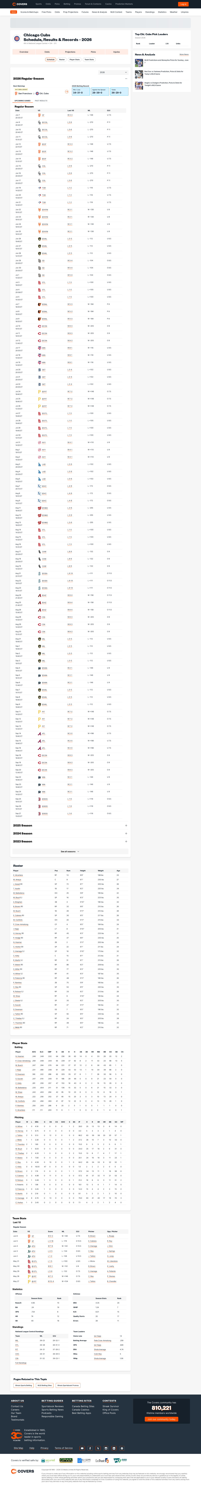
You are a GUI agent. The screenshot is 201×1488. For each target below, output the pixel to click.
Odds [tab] (47, 52)
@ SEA (44, 573)
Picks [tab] (93, 52)
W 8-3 (70, 326)
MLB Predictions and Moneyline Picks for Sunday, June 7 (166, 61)
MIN (43, 348)
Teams (129, 12)
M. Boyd (16, 897)
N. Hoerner (17, 942)
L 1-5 (70, 282)
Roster (62, 59)
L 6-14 (70, 573)
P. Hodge (16, 938)
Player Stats (75, 59)
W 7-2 (70, 391)
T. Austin (16, 888)
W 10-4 (51, 1281)
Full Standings (20, 1363)
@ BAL (44, 304)
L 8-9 (70, 551)
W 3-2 (70, 115)
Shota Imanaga (100, 1349)
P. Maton (16, 965)
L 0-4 (70, 370)
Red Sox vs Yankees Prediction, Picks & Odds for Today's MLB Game (163, 72)
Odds (57, 12)
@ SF (44, 144)
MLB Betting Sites (45, 1385)
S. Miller (16, 969)
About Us (17, 1400)
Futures (85, 12)
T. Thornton (17, 1023)
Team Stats (89, 59)
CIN (43, 617)
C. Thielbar (17, 1018)
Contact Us (17, 1406)
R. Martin (16, 960)
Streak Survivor (111, 1406)
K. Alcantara (18, 875)
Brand (14, 1416)
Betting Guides (52, 1400)
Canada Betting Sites (83, 1406)
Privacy (44, 1448)
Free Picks (46, 12)
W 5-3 (70, 304)
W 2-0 (70, 733)
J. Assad (16, 884)
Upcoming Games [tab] (22, 101)
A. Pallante (111, 1271)
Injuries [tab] (116, 52)
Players (138, 12)
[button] (126, 78)
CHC (17, 1354)
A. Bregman (17, 902)
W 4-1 (70, 442)
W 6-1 (50, 1266)
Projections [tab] (70, 52)
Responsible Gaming (52, 1416)
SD (43, 261)
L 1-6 (70, 799)
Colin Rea (98, 1354)
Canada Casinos (80, 1409)
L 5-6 (70, 122)
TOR (44, 188)
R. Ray (109, 1241)
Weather (173, 12)
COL (44, 166)
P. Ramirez (17, 983)
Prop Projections (70, 12)
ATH (33, 1246)
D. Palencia (17, 978)
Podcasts (46, 1413)
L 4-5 (50, 1251)
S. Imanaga (17, 951)
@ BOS (45, 799)
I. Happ (16, 929)
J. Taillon (16, 1014)
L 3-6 (70, 508)
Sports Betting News (53, 1409)
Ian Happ (97, 1336)
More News (184, 54)
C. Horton (17, 947)
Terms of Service (64, 1448)
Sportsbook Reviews (53, 1406)
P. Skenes (111, 1276)
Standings (150, 12)
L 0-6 (70, 464)
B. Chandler (111, 1281)
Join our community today (161, 1419)
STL (43, 282)
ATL (43, 733)
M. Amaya (17, 880)
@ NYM (45, 210)
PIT (43, 712)
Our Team (16, 1413)
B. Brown (16, 906)
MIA (43, 777)
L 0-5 (70, 239)
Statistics (162, 12)
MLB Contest (116, 12)
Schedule (50, 59)
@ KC (44, 486)
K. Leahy (110, 1266)
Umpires (184, 12)
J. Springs (111, 1251)
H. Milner (16, 974)
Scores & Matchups (29, 12)
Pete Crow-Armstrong (102, 1340)
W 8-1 (70, 348)
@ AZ (44, 595)
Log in (183, 4)
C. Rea (15, 987)
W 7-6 (50, 1246)
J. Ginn (110, 1246)
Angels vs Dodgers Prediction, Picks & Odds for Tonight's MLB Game (163, 84)
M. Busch (17, 911)
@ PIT (44, 392)
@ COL (45, 122)
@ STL (44, 413)
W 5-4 (70, 260)
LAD (44, 464)
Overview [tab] (24, 52)
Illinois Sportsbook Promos (68, 1385)
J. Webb (16, 1027)
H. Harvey (17, 933)
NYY (44, 442)
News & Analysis (99, 12)
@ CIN (44, 326)
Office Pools (109, 1413)
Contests (109, 1400)
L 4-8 (70, 486)
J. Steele (16, 1000)
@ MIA (44, 668)
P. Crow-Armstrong (20, 924)
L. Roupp (110, 1236)
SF (43, 115)
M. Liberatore (112, 1261)
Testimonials (17, 1419)
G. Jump (110, 1256)
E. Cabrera (17, 915)
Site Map (18, 1448)
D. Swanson (17, 1009)
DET (44, 370)
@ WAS (45, 508)
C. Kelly (16, 956)
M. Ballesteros (18, 893)
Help (31, 1448)
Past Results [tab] (41, 101)
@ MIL (44, 239)
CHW (44, 552)
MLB (14, 12)
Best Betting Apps (81, 1413)
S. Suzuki (17, 1005)
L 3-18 (50, 1241)
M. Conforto (17, 920)
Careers (15, 1409)
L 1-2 (70, 188)
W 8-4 (70, 595)
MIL (43, 639)
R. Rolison (17, 991)
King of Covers (111, 1409)
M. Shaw (16, 996)
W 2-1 (70, 209)
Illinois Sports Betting (23, 1385)
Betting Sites (82, 1400)
